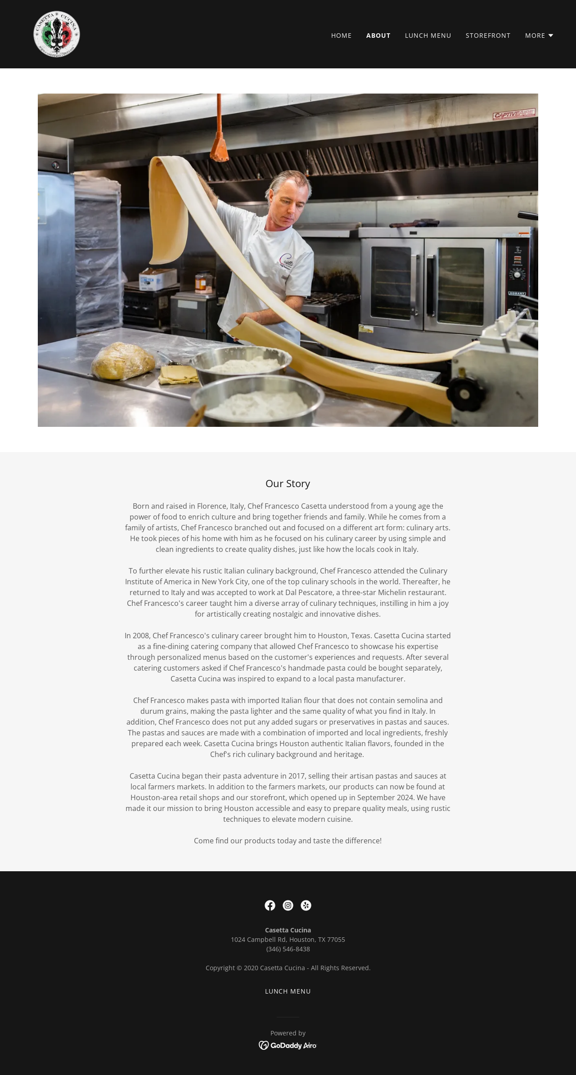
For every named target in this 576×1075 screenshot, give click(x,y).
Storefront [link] (488, 35)
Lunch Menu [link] (428, 35)
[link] (57, 33)
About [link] (378, 35)
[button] (539, 35)
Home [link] (341, 35)
